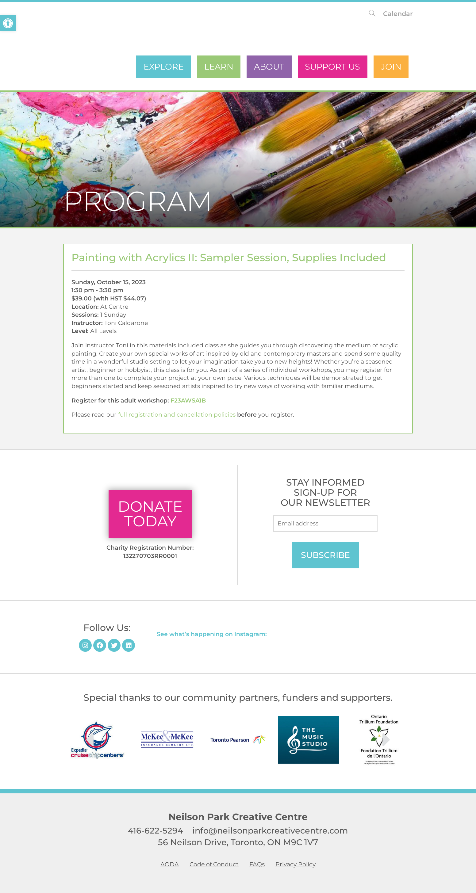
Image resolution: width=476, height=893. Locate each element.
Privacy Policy (295, 864)
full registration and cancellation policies (177, 414)
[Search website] (372, 13)
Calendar (398, 13)
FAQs (257, 864)
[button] (8, 23)
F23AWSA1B (188, 400)
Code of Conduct (214, 864)
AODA (169, 864)
